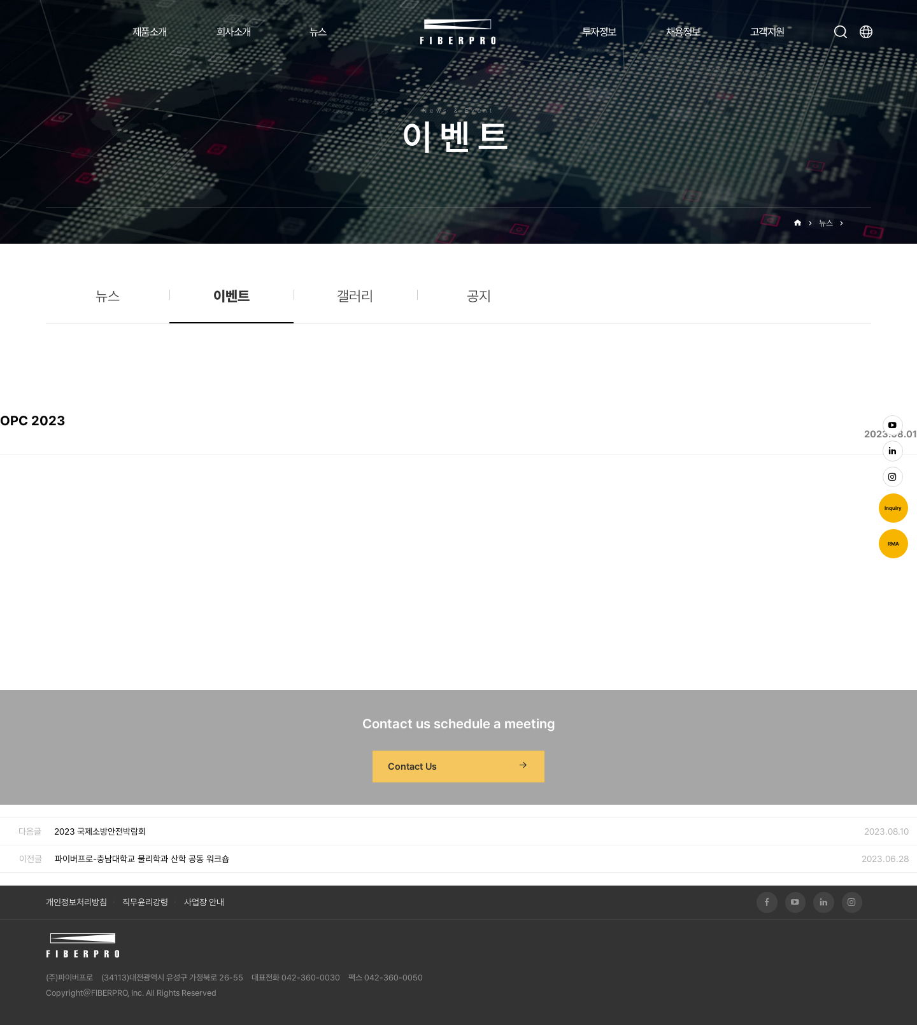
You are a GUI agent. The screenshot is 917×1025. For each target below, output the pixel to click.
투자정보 (599, 31)
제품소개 (149, 31)
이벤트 (860, 223)
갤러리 (355, 296)
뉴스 (318, 31)
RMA (893, 544)
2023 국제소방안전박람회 (100, 831)
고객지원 (767, 31)
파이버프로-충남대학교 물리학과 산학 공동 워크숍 (142, 859)
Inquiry (893, 508)
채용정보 (683, 31)
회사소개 (234, 31)
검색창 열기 (840, 31)
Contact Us (458, 766)
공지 (479, 296)
